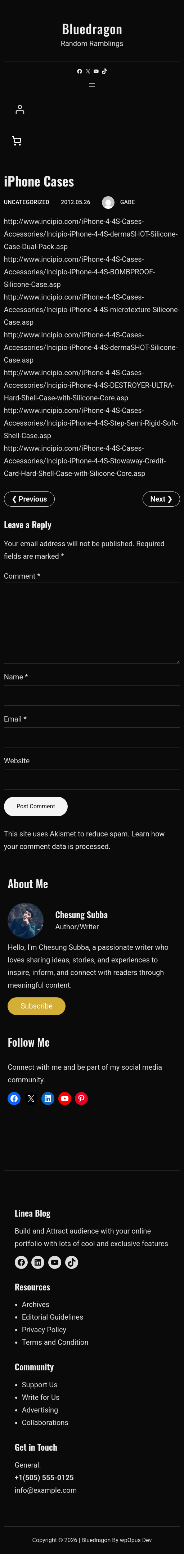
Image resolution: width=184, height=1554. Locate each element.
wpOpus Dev (136, 1540)
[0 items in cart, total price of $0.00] (17, 141)
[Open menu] (92, 85)
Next (157, 499)
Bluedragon (92, 28)
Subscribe (36, 1006)
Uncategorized (26, 202)
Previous (33, 499)
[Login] (93, 109)
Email (15, 719)
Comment (22, 576)
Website (17, 760)
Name (16, 677)
